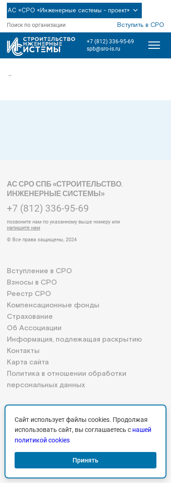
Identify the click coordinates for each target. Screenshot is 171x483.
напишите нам (23, 228)
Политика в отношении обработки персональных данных (66, 379)
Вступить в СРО (140, 25)
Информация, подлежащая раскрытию (74, 339)
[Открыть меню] (154, 45)
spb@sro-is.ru (103, 49)
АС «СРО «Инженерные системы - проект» (74, 10)
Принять (85, 460)
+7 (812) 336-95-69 (110, 41)
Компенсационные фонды (53, 305)
